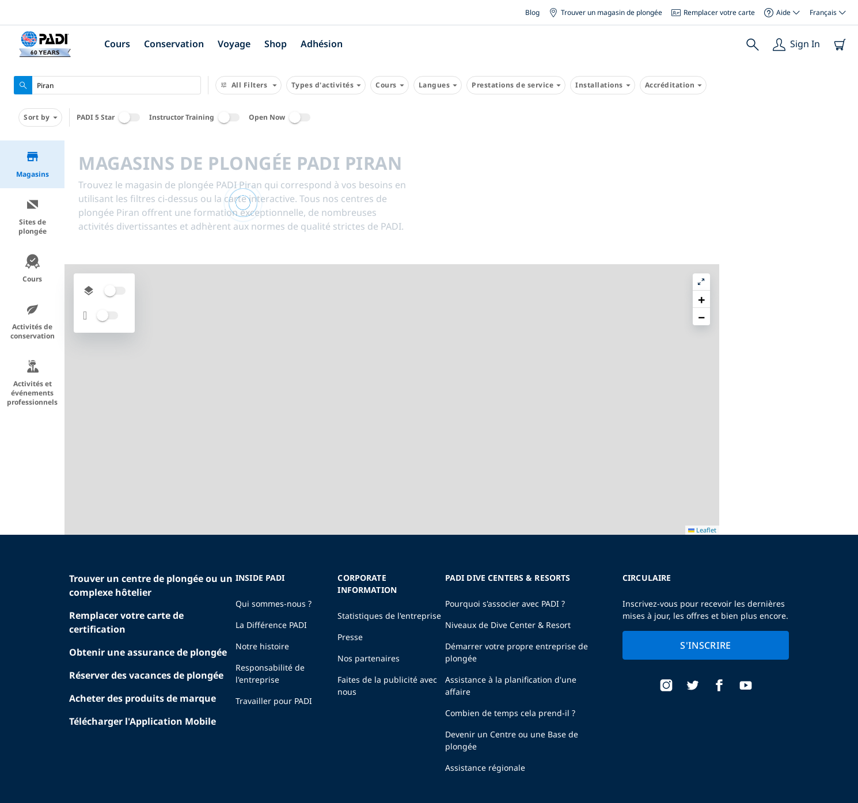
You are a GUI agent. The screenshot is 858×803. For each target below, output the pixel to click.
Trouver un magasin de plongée (605, 12)
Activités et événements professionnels (32, 383)
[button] (840, 175)
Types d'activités (326, 85)
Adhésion (322, 43)
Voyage (234, 43)
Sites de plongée (32, 216)
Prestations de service (516, 85)
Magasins (32, 164)
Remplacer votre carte (713, 12)
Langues (438, 85)
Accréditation (673, 85)
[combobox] (107, 85)
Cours (117, 43)
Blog (532, 12)
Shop (275, 43)
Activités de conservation (32, 321)
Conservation (174, 43)
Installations (602, 85)
